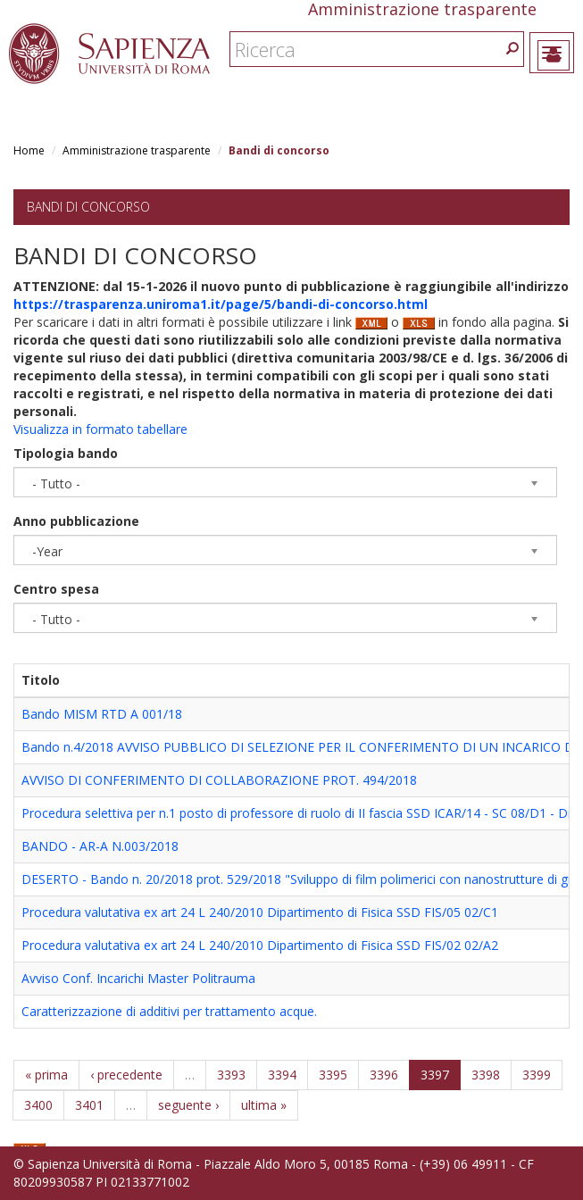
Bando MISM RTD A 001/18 (101, 713)
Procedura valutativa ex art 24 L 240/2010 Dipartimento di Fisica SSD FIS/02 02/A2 (259, 945)
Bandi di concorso (88, 206)
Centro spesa (56, 588)
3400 (38, 1104)
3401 (89, 1104)
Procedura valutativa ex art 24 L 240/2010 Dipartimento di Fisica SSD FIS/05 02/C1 (259, 912)
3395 (333, 1074)
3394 (282, 1074)
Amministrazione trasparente (136, 150)
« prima (46, 1074)
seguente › (188, 1104)
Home (29, 150)
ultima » (264, 1104)
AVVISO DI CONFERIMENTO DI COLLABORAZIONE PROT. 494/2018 (219, 779)
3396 (384, 1074)
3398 (485, 1074)
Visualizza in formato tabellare (100, 429)
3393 (231, 1074)
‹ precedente (126, 1074)
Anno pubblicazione (76, 520)
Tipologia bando (65, 453)
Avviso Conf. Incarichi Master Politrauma (138, 978)
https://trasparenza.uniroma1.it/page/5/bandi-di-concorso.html (220, 304)
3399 (536, 1074)
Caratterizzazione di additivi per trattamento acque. (169, 1011)
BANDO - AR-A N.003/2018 (100, 846)
